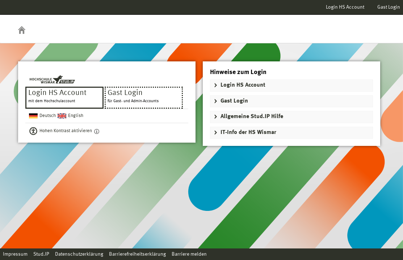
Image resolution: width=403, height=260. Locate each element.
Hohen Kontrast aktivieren (65, 131)
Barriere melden (189, 254)
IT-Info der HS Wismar (248, 132)
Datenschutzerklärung (79, 254)
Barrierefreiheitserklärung (137, 254)
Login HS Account (345, 7)
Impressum (15, 254)
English (75, 115)
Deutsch (47, 115)
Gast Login (388, 7)
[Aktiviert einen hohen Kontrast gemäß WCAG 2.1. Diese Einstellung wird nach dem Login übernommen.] (97, 131)
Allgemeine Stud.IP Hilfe (252, 117)
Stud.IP (41, 254)
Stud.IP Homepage (375, 24)
